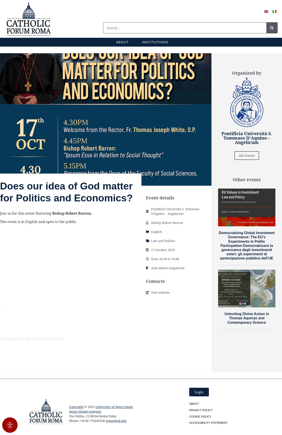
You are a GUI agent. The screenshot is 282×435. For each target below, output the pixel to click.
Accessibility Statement (208, 422)
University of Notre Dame (114, 407)
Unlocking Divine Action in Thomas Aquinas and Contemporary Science (246, 318)
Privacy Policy (201, 410)
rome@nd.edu (116, 421)
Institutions (155, 42)
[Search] (271, 28)
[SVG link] (29, 19)
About (122, 42)
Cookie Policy (200, 416)
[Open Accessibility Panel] (10, 425)
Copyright (76, 407)
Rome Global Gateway (85, 411)
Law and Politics (163, 241)
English (156, 232)
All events (247, 155)
